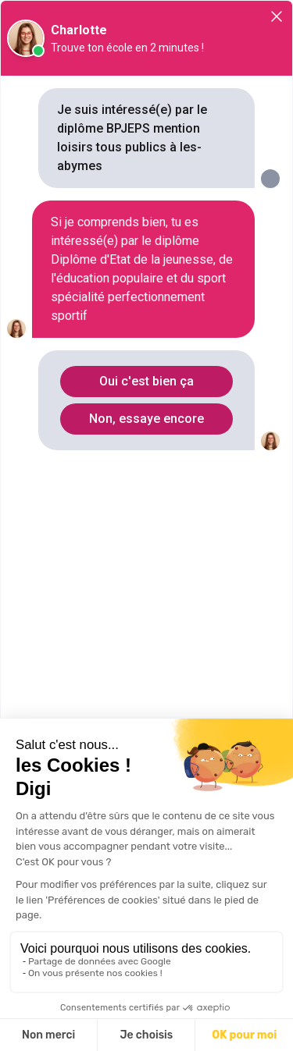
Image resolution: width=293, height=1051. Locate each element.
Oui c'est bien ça (146, 381)
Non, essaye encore (146, 418)
